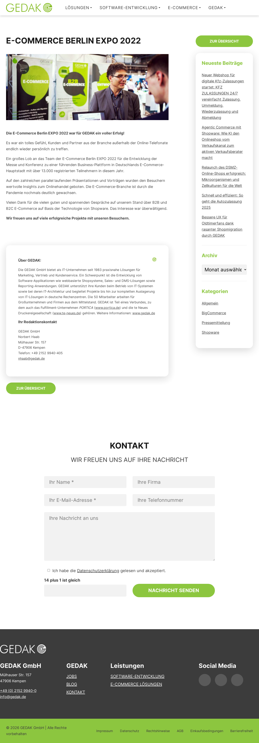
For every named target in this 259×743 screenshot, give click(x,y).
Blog (71, 684)
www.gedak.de (143, 313)
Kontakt (75, 692)
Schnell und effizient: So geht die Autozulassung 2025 (222, 201)
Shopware (210, 332)
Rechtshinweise (158, 731)
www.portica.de (107, 308)
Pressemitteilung (216, 323)
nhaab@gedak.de (31, 358)
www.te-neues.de (67, 313)
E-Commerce (183, 7)
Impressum (104, 731)
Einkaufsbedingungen (206, 731)
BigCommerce (214, 313)
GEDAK (215, 7)
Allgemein (210, 303)
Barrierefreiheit (241, 731)
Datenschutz (129, 731)
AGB (180, 731)
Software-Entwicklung (129, 7)
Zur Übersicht (31, 388)
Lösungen (77, 7)
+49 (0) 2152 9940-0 (18, 691)
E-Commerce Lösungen (136, 684)
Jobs (71, 676)
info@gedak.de (13, 697)
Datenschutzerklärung (98, 570)
